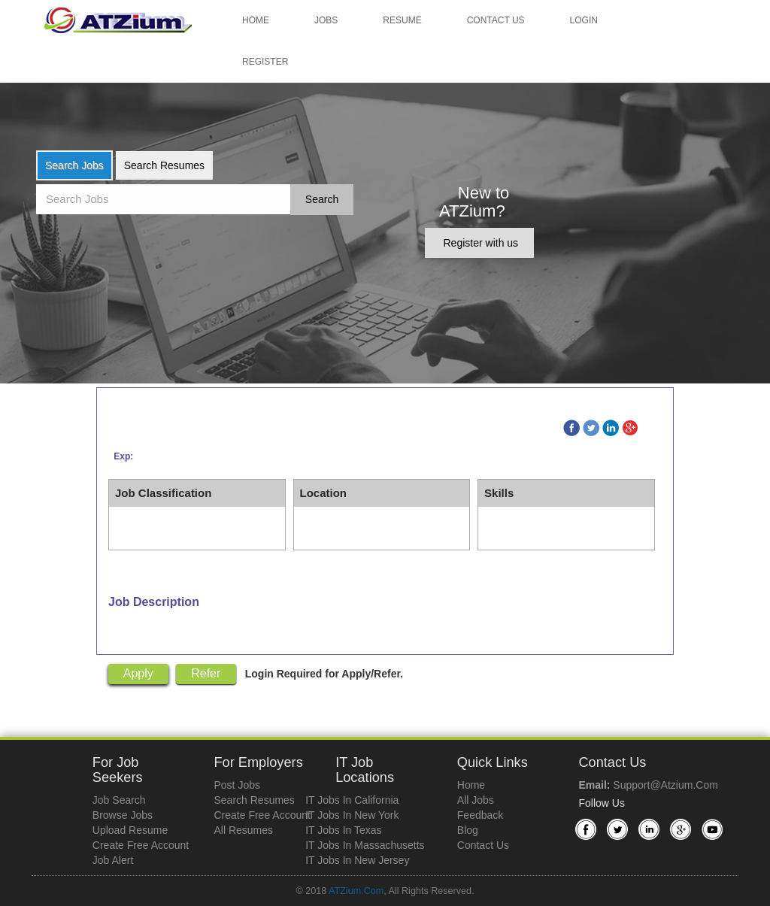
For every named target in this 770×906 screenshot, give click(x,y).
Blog (467, 830)
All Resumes (243, 830)
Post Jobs (236, 785)
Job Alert (112, 860)
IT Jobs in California (352, 800)
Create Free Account (140, 845)
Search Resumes (164, 165)
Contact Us (496, 20)
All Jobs (475, 800)
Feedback (480, 815)
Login (584, 20)
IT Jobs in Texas (343, 830)
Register (265, 61)
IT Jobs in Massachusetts (364, 845)
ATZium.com (356, 891)
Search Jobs (74, 165)
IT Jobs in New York (352, 815)
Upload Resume (130, 830)
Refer (205, 673)
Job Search (119, 800)
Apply (138, 673)
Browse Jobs (122, 815)
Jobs (326, 20)
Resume (402, 20)
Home (255, 20)
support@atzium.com (665, 785)
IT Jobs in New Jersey (357, 860)
